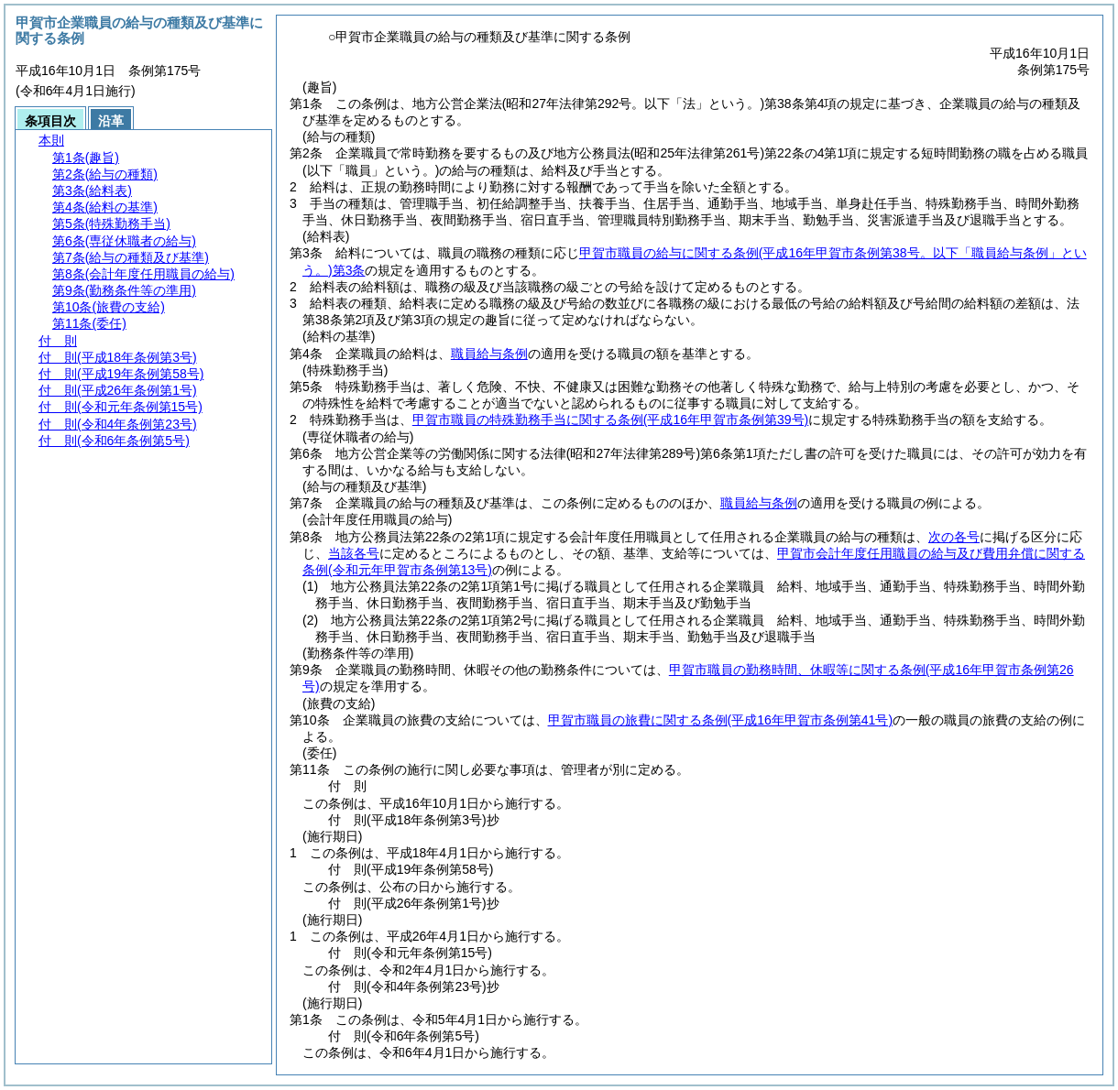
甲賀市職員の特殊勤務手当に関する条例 (610, 419)
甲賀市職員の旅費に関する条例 (720, 720)
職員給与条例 (489, 353)
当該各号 (353, 553)
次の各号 (954, 536)
